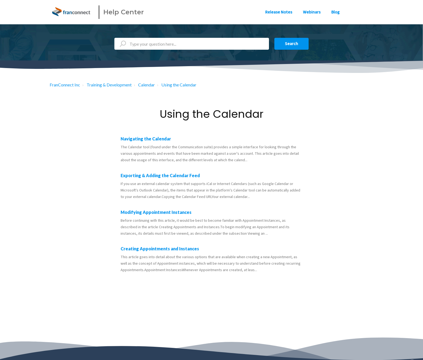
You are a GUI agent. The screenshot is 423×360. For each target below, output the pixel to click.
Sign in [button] (362, 12)
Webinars (311, 12)
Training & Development (109, 84)
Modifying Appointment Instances (156, 212)
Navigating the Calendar (146, 138)
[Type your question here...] (191, 44)
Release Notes (278, 12)
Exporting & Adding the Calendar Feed (160, 175)
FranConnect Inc (65, 84)
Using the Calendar (178, 84)
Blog (335, 12)
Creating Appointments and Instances (160, 248)
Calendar (146, 84)
